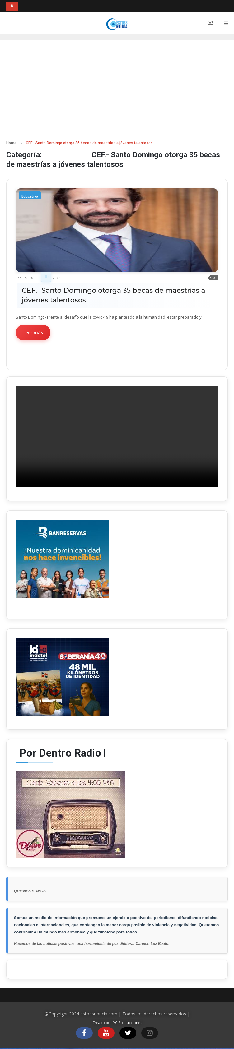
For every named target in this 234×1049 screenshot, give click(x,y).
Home (11, 143)
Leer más (33, 332)
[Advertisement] (117, 93)
